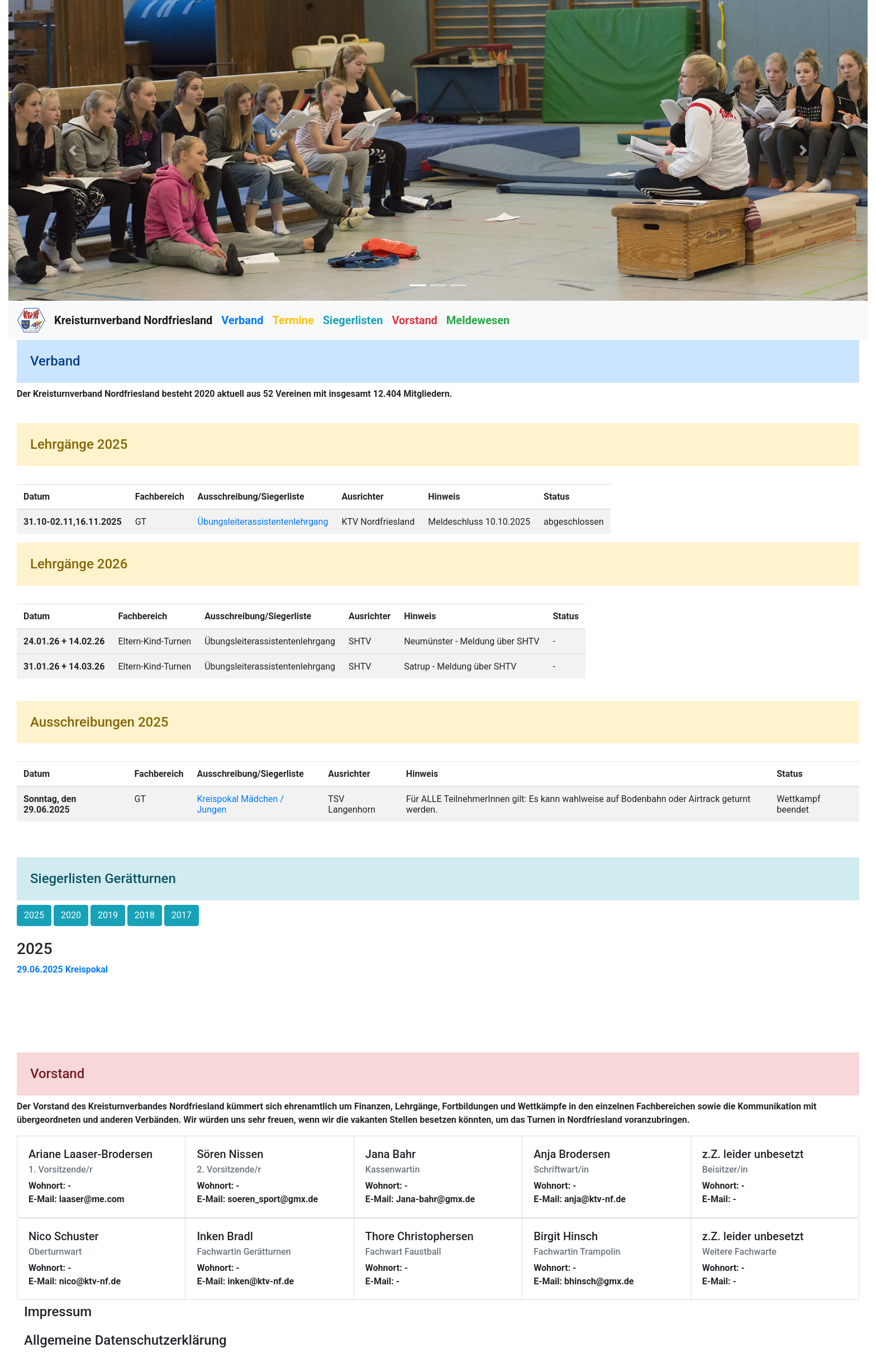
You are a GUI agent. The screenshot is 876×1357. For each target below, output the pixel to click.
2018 (145, 915)
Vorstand (414, 320)
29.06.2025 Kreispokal (62, 969)
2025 (34, 915)
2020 (71, 915)
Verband (242, 320)
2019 (108, 915)
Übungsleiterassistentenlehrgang (263, 521)
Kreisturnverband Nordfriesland (133, 320)
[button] (72, 150)
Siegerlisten (353, 320)
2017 (182, 915)
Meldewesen (478, 320)
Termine (293, 320)
